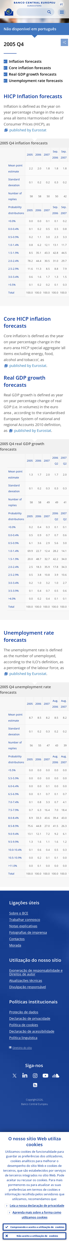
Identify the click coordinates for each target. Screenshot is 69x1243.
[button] (61, 4)
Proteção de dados (23, 1012)
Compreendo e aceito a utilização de (37, 1227)
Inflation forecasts (25, 61)
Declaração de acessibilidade (31, 1031)
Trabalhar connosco (24, 919)
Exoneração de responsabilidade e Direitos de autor (36, 972)
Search (49, 12)
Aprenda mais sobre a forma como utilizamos (37, 1214)
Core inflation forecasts (30, 67)
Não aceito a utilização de (37, 1236)
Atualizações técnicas (25, 980)
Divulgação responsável (27, 987)
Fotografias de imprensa (28, 932)
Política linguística (23, 1037)
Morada (15, 945)
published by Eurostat (27, 130)
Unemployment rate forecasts (36, 80)
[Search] (32, 12)
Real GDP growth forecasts (32, 74)
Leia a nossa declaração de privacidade (37, 1206)
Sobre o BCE (18, 913)
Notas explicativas (23, 926)
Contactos (17, 939)
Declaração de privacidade (29, 1018)
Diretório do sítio (22, 1047)
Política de (23, 1025)
